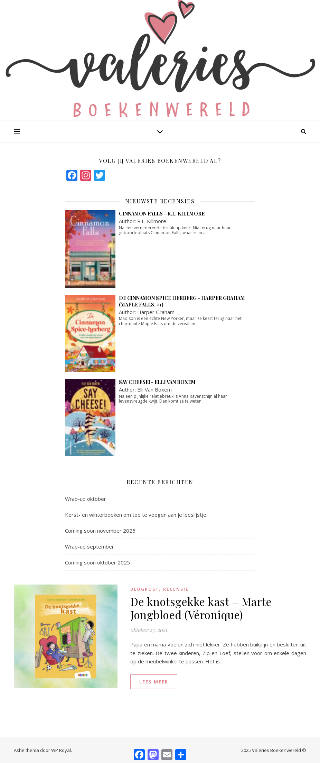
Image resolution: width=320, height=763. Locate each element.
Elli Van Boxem (154, 389)
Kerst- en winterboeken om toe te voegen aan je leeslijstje (135, 514)
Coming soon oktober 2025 (97, 562)
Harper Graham (156, 312)
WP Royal (61, 750)
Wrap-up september (89, 546)
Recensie (176, 589)
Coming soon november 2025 (100, 530)
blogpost (144, 589)
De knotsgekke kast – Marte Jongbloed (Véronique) (201, 608)
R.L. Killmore (151, 221)
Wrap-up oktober (85, 498)
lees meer (153, 682)
